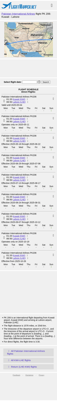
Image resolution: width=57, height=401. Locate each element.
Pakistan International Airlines (18, 13)
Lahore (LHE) (19, 102)
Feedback (16, 375)
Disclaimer (29, 375)
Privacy (41, 375)
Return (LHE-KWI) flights (22, 366)
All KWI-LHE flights (19, 360)
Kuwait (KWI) (19, 99)
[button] (39, 82)
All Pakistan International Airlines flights (26, 352)
